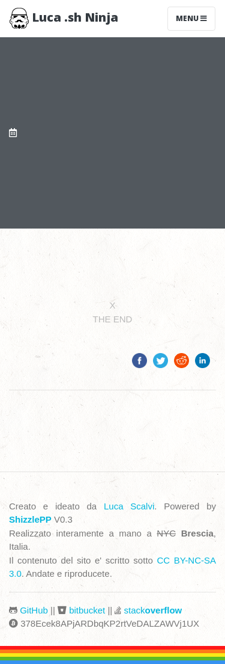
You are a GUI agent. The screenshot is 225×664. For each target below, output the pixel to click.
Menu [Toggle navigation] (191, 18)
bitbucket (87, 610)
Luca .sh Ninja (64, 18)
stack (153, 610)
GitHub (34, 610)
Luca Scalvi (129, 506)
